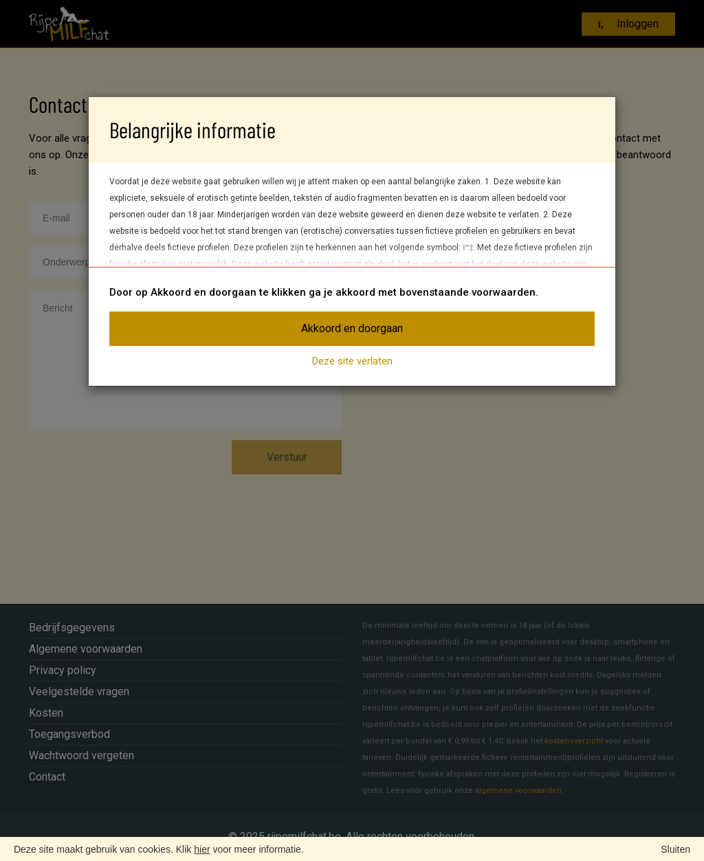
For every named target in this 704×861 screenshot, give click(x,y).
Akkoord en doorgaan (352, 328)
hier (202, 849)
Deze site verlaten (352, 361)
